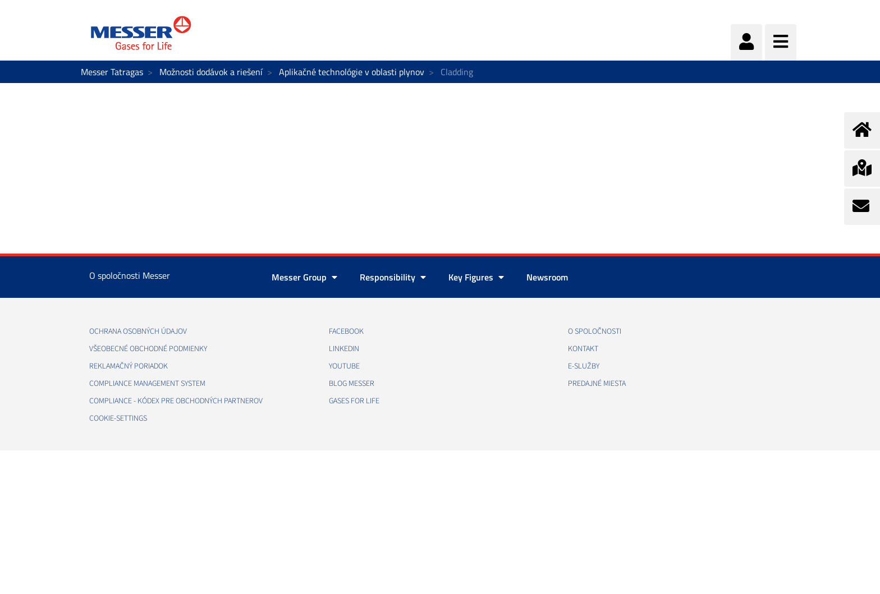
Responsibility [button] (393, 277)
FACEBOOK (346, 331)
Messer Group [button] (304, 277)
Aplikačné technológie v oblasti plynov (351, 72)
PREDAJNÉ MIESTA (597, 383)
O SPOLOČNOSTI (594, 331)
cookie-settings (118, 418)
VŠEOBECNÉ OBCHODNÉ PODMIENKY (148, 348)
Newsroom (547, 277)
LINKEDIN (344, 348)
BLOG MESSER (351, 383)
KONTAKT (583, 348)
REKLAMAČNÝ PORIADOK (128, 366)
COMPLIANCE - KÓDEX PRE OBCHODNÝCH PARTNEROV (176, 401)
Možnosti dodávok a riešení (211, 72)
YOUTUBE (344, 366)
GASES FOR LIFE (354, 401)
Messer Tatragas (112, 72)
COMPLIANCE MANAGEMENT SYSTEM (147, 383)
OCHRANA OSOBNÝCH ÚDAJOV (138, 331)
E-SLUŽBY (583, 366)
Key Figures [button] (476, 277)
